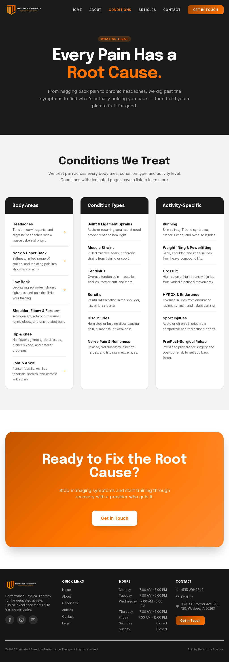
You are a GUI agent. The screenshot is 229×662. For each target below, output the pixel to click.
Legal (66, 623)
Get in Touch (205, 10)
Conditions (120, 10)
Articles (147, 10)
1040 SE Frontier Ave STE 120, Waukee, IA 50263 (197, 606)
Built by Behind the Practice (206, 649)
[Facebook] (9, 619)
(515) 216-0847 (190, 590)
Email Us (184, 597)
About (95, 10)
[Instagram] (21, 619)
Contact (172, 10)
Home (77, 10)
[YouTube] (33, 619)
